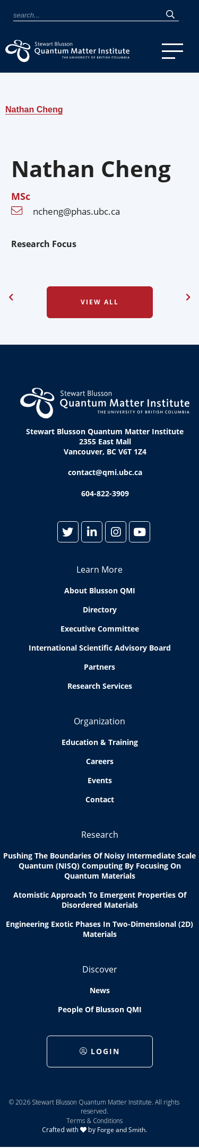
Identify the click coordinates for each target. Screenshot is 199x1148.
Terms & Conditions (94, 1120)
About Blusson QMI (99, 590)
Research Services (99, 686)
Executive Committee (99, 629)
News (100, 990)
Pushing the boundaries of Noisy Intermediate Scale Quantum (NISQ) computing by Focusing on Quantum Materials (99, 866)
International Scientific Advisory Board (100, 648)
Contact (99, 799)
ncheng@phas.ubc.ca (76, 211)
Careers (100, 761)
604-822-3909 (105, 493)
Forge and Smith (121, 1129)
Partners (99, 667)
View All (100, 301)
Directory (100, 609)
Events (100, 780)
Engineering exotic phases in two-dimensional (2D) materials (99, 929)
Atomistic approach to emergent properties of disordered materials (99, 900)
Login (100, 1051)
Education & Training (100, 742)
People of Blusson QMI (100, 1009)
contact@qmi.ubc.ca (105, 472)
